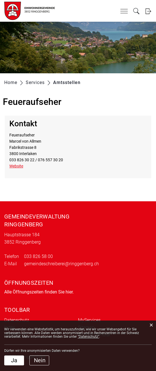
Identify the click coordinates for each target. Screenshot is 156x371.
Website (18, 166)
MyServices (89, 320)
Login (148, 11)
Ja (14, 360)
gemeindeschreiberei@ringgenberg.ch (61, 263)
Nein (40, 360)
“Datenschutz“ (88, 337)
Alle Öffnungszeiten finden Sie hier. (39, 292)
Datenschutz (16, 320)
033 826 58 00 (38, 256)
